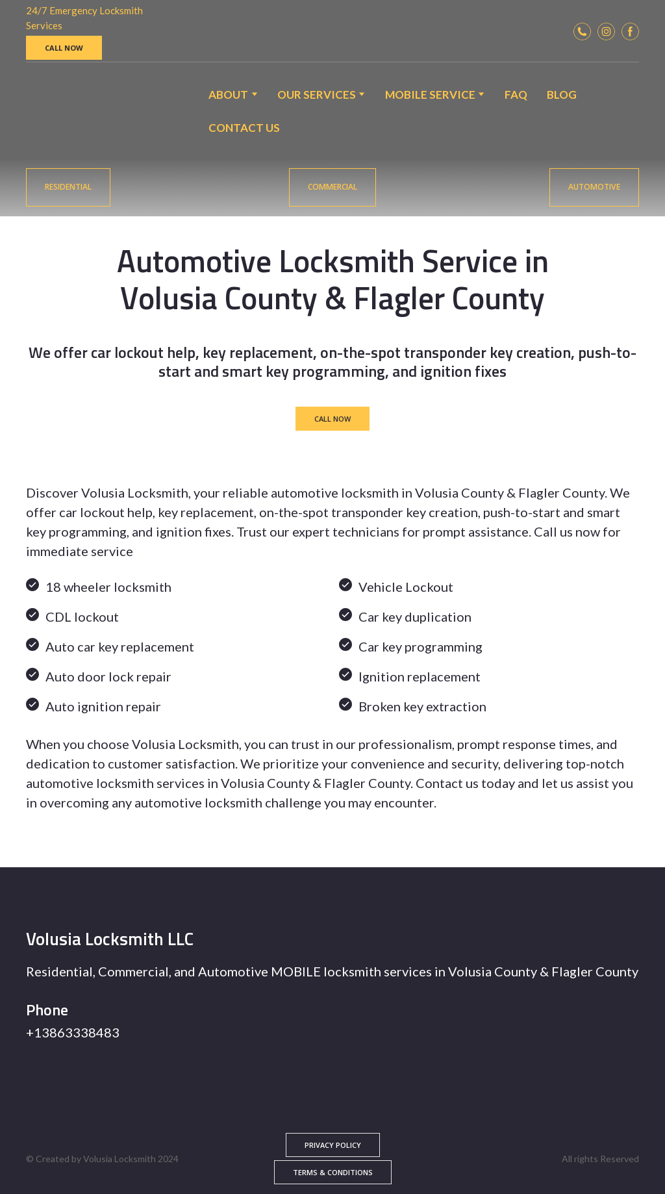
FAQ (516, 94)
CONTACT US (244, 127)
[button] (64, 48)
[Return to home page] (59, 111)
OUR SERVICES (316, 94)
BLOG (562, 94)
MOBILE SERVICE (430, 94)
